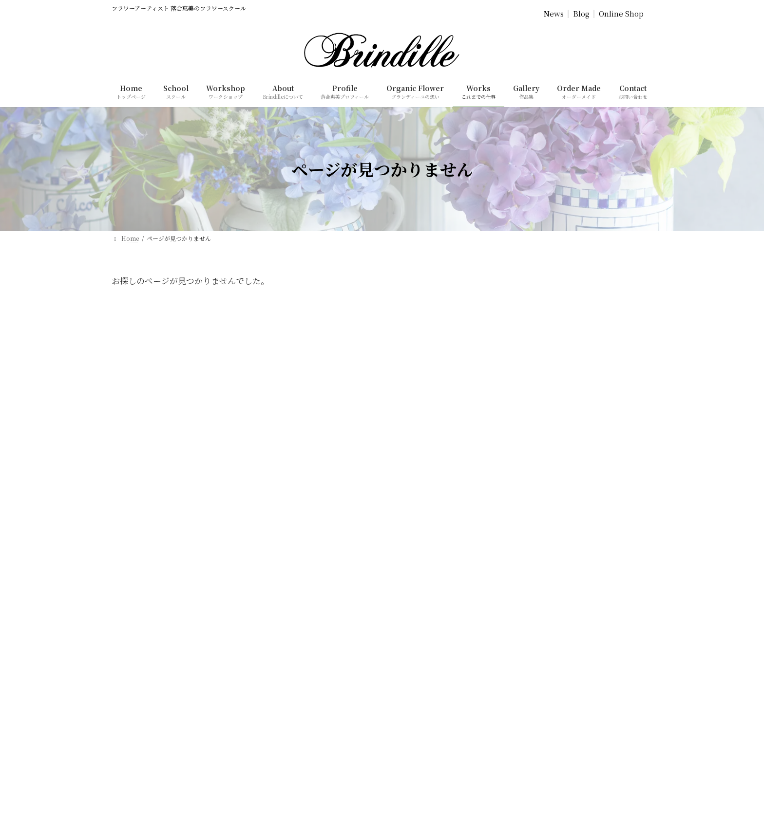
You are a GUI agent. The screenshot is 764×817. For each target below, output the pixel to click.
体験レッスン (412, 486)
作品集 (404, 554)
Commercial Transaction (416, 345)
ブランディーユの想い (424, 452)
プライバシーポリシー (424, 639)
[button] (184, 543)
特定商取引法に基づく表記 (430, 656)
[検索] (276, 706)
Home (259, 345)
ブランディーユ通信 (421, 571)
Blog (581, 14)
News (554, 14)
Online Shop (621, 14)
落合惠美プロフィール (424, 436)
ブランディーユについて (427, 419)
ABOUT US (28, 789)
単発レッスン (412, 503)
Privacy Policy (321, 345)
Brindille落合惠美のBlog (428, 588)
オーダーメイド (415, 520)
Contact (501, 345)
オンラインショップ (421, 604)
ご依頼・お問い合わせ (424, 621)
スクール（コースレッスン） (433, 469)
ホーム (404, 402)
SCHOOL (24, 801)
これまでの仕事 (415, 537)
